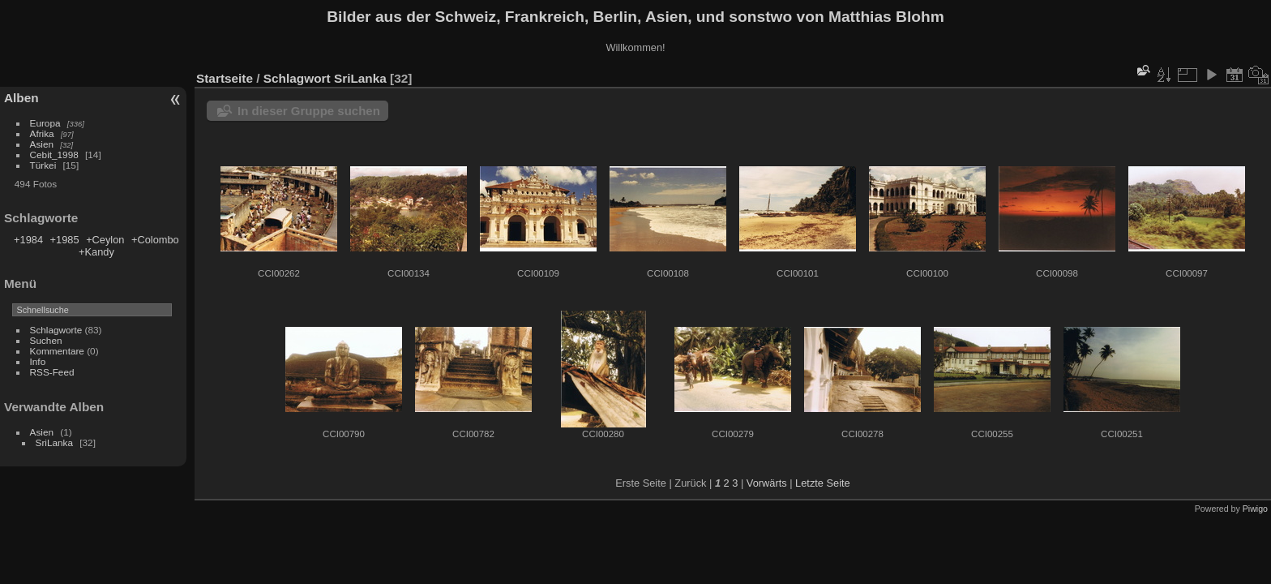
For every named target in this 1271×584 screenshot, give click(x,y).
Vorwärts (767, 483)
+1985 (64, 240)
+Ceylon (105, 240)
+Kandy (96, 252)
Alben (21, 98)
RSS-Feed (52, 372)
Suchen (46, 340)
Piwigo (1255, 508)
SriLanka (54, 442)
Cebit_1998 (54, 154)
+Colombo (155, 240)
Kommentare (57, 351)
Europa (45, 123)
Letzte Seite (822, 483)
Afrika (42, 133)
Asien (41, 144)
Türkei (43, 165)
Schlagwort (297, 78)
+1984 (28, 240)
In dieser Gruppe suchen (309, 111)
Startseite (224, 78)
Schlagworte (56, 329)
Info (38, 361)
